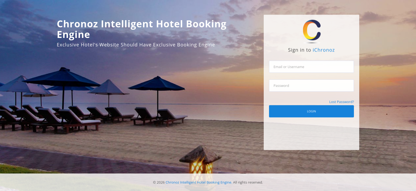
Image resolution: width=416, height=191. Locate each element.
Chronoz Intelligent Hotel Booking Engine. (199, 182)
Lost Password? (341, 104)
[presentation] (309, 146)
